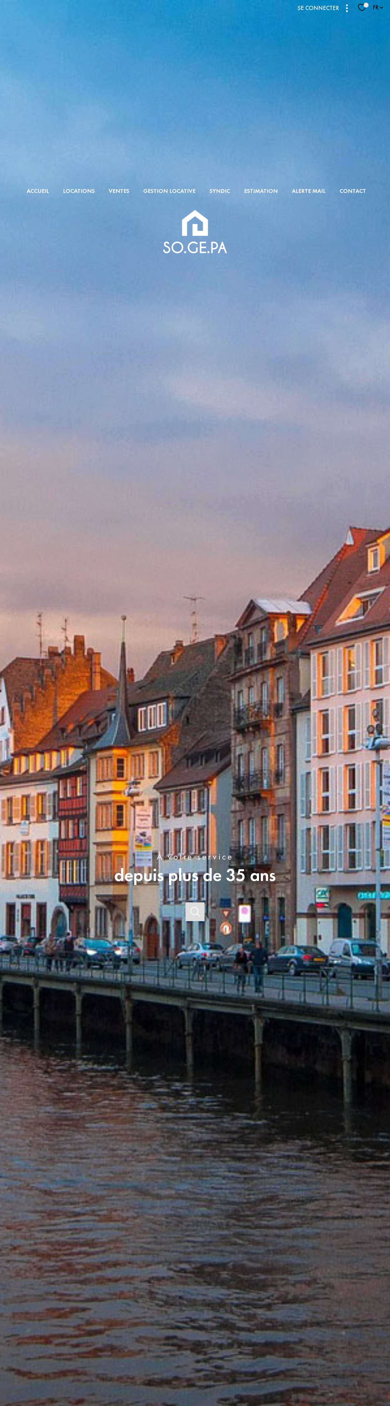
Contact (353, 191)
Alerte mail (309, 191)
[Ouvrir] (195, 911)
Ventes (119, 191)
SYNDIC (220, 191)
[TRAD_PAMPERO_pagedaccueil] (195, 259)
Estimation (261, 191)
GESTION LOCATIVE (169, 191)
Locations (79, 191)
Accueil (38, 191)
